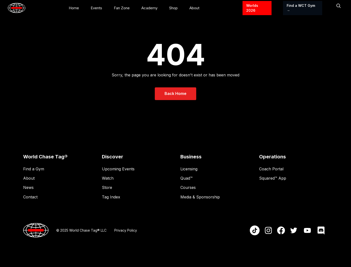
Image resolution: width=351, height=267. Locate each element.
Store (107, 187)
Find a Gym (33, 168)
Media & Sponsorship (200, 197)
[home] (16, 8)
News (28, 187)
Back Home (175, 93)
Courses (188, 187)
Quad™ (186, 178)
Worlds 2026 (252, 7)
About (29, 178)
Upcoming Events (118, 168)
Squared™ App (272, 178)
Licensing (188, 168)
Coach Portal (271, 168)
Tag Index (111, 197)
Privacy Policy (125, 230)
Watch (108, 178)
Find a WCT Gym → (301, 7)
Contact (30, 197)
